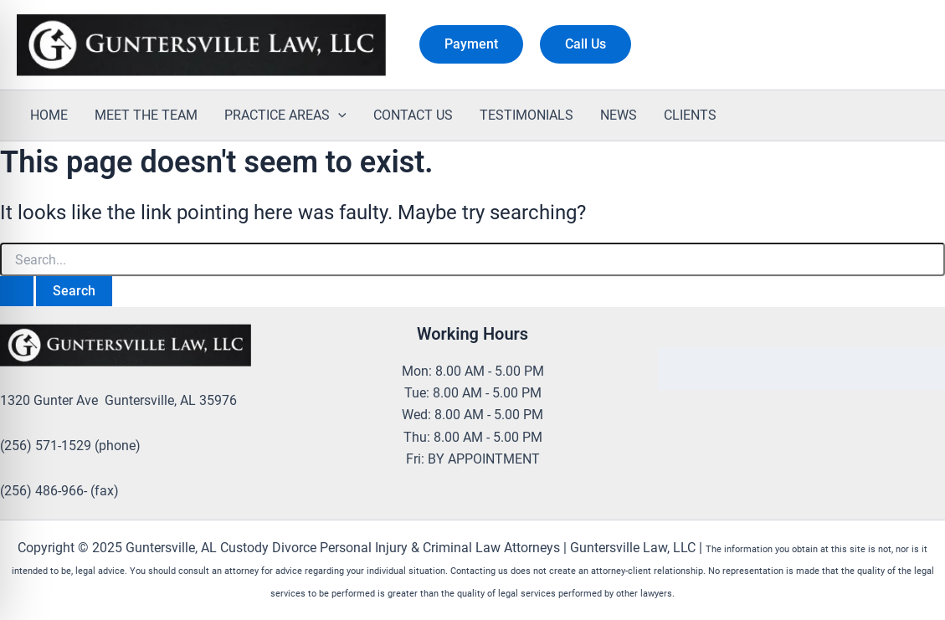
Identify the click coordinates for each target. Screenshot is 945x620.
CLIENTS (690, 115)
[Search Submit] (16, 291)
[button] (471, 44)
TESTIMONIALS (526, 115)
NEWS (618, 115)
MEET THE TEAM (146, 115)
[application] (338, 115)
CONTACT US (413, 115)
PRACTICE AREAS (285, 115)
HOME (49, 115)
